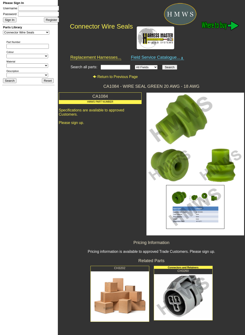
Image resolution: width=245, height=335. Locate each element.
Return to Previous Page (115, 77)
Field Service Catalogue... (157, 57)
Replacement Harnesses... (95, 57)
